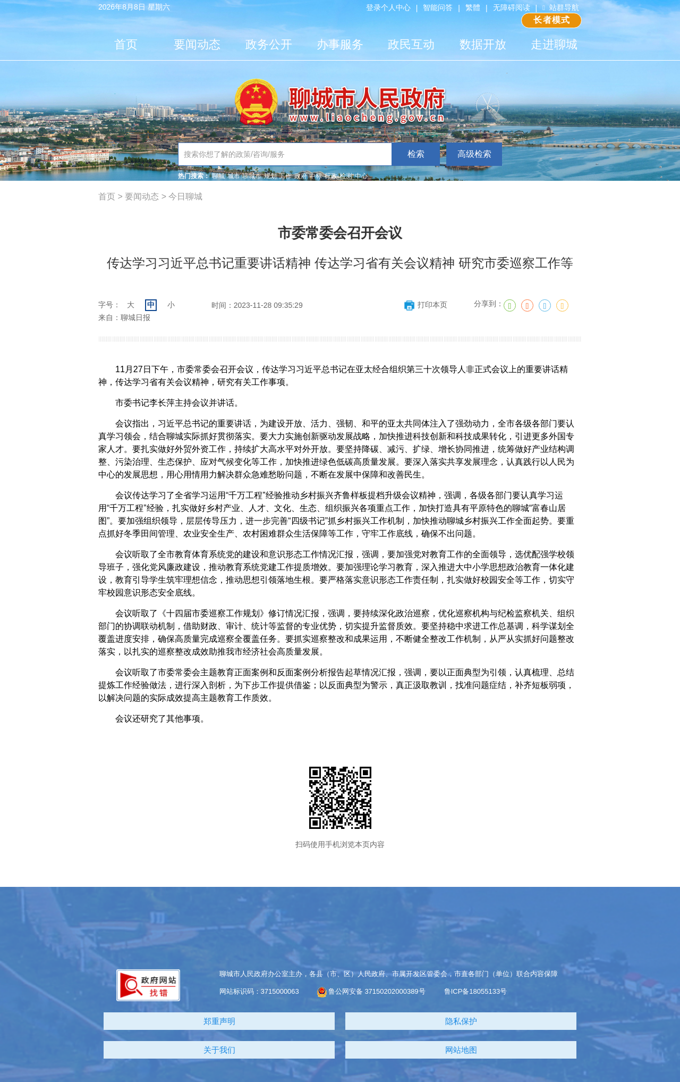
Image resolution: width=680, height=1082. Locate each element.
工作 (285, 176)
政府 (300, 176)
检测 (345, 176)
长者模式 (551, 19)
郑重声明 (219, 1021)
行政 (331, 176)
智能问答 (438, 7)
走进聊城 (554, 44)
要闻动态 (197, 44)
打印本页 (425, 304)
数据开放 (483, 44)
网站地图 (461, 1049)
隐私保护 (461, 1021)
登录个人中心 (388, 7)
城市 (233, 176)
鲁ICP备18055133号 (475, 991)
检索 (415, 153)
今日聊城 (185, 196)
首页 (126, 44)
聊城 (218, 176)
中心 (361, 176)
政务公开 (268, 44)
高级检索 (474, 153)
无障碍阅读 (511, 7)
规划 (270, 176)
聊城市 (251, 176)
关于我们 (219, 1049)
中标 (315, 176)
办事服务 (340, 44)
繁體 (472, 7)
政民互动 (411, 44)
